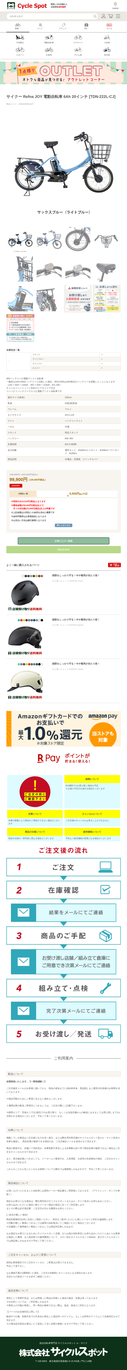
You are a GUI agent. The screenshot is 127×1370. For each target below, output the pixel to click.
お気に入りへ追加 (63, 541)
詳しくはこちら (63, 525)
